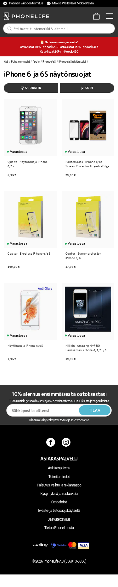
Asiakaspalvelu (59, 468)
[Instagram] (67, 442)
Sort (87, 88)
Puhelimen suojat (20, 62)
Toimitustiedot (59, 477)
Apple (36, 62)
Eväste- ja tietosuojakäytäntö (59, 510)
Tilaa (94, 410)
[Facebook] (51, 442)
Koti (6, 62)
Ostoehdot (59, 502)
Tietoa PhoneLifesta (59, 528)
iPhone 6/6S (48, 62)
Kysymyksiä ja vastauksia (58, 493)
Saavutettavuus (59, 519)
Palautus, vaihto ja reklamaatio (59, 485)
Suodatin (30, 88)
